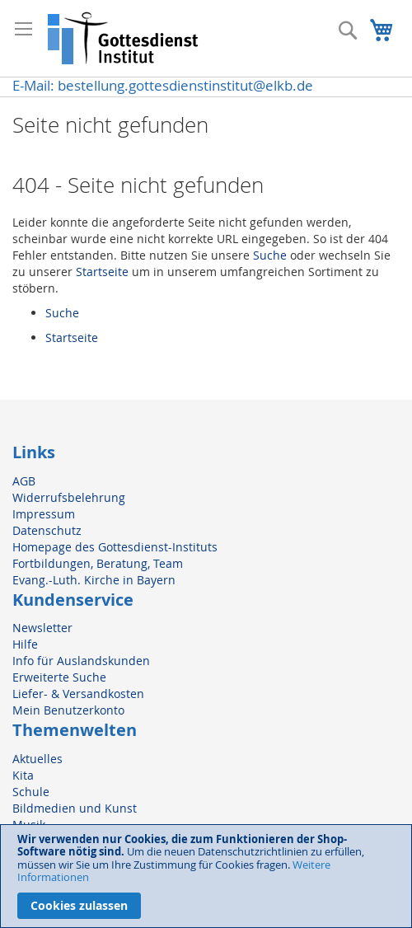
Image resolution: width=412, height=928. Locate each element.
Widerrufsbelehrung (68, 497)
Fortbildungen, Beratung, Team (97, 563)
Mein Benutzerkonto (68, 710)
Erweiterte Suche (59, 677)
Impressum (43, 514)
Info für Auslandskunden (81, 660)
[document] (206, 876)
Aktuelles (37, 758)
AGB (23, 481)
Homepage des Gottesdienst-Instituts (115, 547)
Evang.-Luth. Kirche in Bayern (94, 580)
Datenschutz (47, 530)
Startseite (102, 271)
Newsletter (42, 627)
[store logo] (123, 38)
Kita (23, 775)
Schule (30, 791)
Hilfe (25, 644)
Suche (270, 255)
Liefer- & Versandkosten (78, 693)
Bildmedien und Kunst (74, 808)
